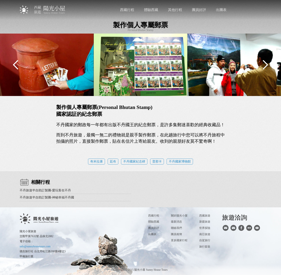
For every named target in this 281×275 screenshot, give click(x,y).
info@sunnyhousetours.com (35, 246)
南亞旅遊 (204, 234)
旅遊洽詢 (234, 217)
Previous (16, 65)
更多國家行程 (179, 240)
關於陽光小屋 (179, 215)
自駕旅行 (204, 240)
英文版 (257, 10)
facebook (249, 10)
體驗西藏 (151, 10)
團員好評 (199, 10)
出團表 (221, 10)
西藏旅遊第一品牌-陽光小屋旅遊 (43, 9)
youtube (257, 227)
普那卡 (157, 161)
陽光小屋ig (233, 227)
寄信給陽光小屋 (225, 227)
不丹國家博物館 (180, 161)
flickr (249, 227)
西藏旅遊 (204, 215)
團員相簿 (176, 234)
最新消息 (176, 221)
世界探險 (204, 228)
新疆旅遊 (204, 221)
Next (265, 65)
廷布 (113, 161)
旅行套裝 (204, 246)
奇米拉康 (96, 161)
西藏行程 (127, 10)
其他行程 (175, 10)
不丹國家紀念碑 (134, 161)
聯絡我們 (241, 10)
